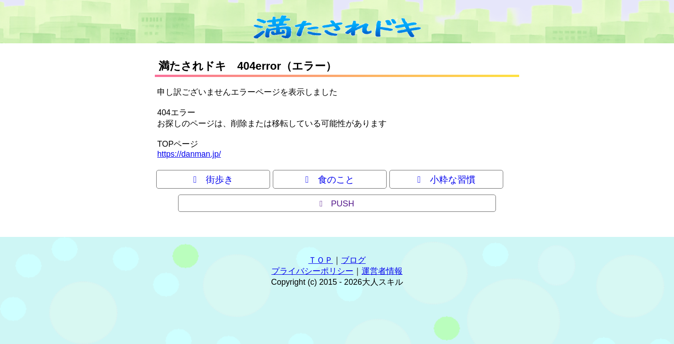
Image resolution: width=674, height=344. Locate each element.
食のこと (329, 180)
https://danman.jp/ (189, 154)
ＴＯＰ (320, 260)
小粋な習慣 (446, 180)
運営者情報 (382, 271)
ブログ (353, 260)
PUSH (337, 203)
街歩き (213, 180)
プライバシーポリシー (312, 271)
